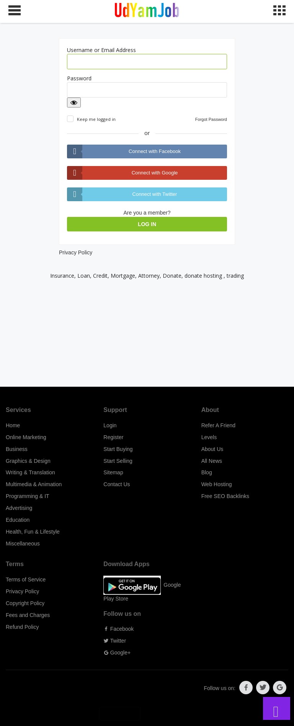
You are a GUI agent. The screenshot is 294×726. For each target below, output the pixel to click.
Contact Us (116, 484)
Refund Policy (22, 627)
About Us (212, 449)
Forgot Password (211, 119)
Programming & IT (27, 496)
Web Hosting (216, 484)
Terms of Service (26, 579)
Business (17, 449)
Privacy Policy (75, 252)
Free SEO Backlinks (225, 496)
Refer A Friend (218, 425)
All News (211, 461)
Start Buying (117, 449)
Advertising (19, 508)
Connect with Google (155, 173)
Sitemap (113, 472)
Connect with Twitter (154, 194)
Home (13, 425)
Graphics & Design (28, 461)
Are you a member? (147, 213)
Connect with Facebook (155, 151)
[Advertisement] (147, 333)
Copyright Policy (25, 603)
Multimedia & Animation (34, 484)
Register (113, 437)
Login (109, 425)
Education (17, 520)
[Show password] (74, 102)
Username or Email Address (101, 50)
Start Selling (117, 461)
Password (79, 78)
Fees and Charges (28, 615)
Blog (206, 472)
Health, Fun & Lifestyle (33, 532)
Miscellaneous (23, 543)
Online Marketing (26, 437)
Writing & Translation (30, 472)
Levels (209, 437)
